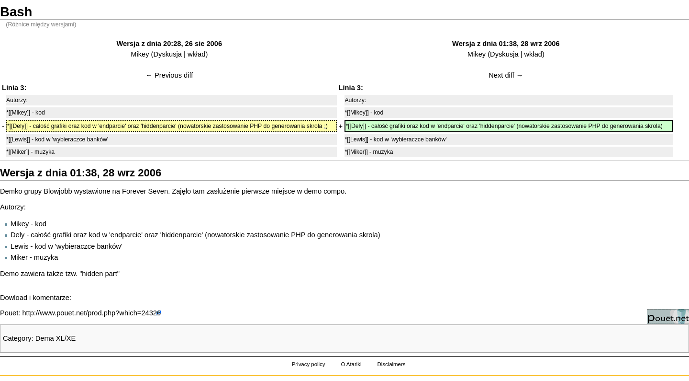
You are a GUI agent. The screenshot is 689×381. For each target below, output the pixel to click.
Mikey (140, 54)
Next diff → (506, 75)
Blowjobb (58, 191)
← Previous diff (169, 75)
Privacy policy (308, 364)
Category (17, 338)
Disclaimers (391, 364)
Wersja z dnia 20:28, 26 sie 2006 (169, 43)
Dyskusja (168, 54)
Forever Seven (145, 191)
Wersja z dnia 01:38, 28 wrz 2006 (506, 43)
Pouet (9, 313)
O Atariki (351, 364)
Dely (17, 235)
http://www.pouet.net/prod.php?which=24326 (91, 313)
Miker (19, 257)
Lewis (19, 246)
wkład (196, 54)
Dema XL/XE (55, 338)
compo (333, 191)
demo (313, 191)
